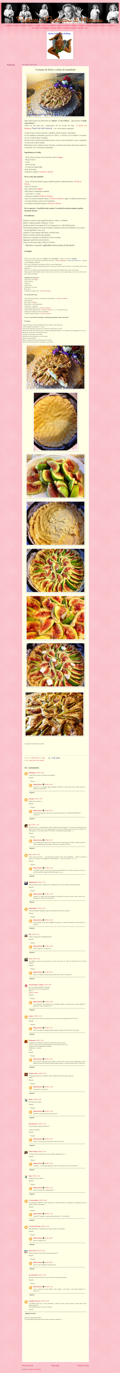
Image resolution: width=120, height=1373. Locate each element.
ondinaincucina (33, 882)
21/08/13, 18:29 (41, 908)
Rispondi (31, 777)
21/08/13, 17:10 (35, 825)
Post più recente (27, 1365)
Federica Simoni (33, 1151)
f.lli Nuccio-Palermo (45, 313)
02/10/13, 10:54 (42, 1275)
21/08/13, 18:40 (49, 920)
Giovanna (31, 799)
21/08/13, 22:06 (49, 946)
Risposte (33, 781)
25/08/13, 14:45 (49, 1187)
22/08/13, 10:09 (37, 1099)
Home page (55, 1365)
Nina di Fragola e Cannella (36, 984)
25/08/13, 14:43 (49, 1139)
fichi (38, 760)
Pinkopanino (32, 772)
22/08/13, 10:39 (49, 1087)
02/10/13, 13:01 (49, 1286)
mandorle (42, 760)
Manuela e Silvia (33, 1073)
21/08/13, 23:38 (42, 1073)
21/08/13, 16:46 (40, 772)
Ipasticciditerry (33, 908)
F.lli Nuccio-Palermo (45, 291)
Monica (31, 1099)
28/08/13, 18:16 (45, 1226)
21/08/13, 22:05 (49, 972)
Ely (30, 825)
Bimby (31, 760)
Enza (30, 854)
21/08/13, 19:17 (36, 934)
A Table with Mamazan (60, 260)
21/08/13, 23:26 (40, 1040)
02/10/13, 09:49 (49, 1238)
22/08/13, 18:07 (42, 1124)
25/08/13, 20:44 (43, 1200)
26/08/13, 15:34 (49, 1213)
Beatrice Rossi (32, 1250)
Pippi (30, 1176)
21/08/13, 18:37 (49, 840)
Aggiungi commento (30, 1313)
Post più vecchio (83, 1365)
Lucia (30, 958)
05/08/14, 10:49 (45, 1301)
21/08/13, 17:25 (36, 854)
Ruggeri (60, 157)
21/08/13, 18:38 (49, 868)
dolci (34, 760)
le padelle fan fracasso (35, 1301)
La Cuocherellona (33, 1200)
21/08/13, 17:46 (41, 882)
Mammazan (32, 1040)
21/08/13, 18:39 (49, 894)
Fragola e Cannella (33, 992)
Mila (30, 934)
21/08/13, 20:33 (48, 984)
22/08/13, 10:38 (49, 1059)
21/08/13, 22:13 (49, 1027)
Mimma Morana (36, 758)
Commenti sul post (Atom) (34, 1369)
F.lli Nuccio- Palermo (46, 172)
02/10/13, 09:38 (41, 1250)
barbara (31, 1016)
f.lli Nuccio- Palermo (54, 203)
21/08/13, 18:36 (49, 784)
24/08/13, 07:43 (42, 1151)
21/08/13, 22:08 (49, 1001)
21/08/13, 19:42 (36, 958)
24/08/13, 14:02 (36, 1176)
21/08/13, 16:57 (38, 799)
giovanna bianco (33, 1124)
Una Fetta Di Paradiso (35, 1226)
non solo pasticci (33, 1275)
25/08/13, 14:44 (49, 1163)
